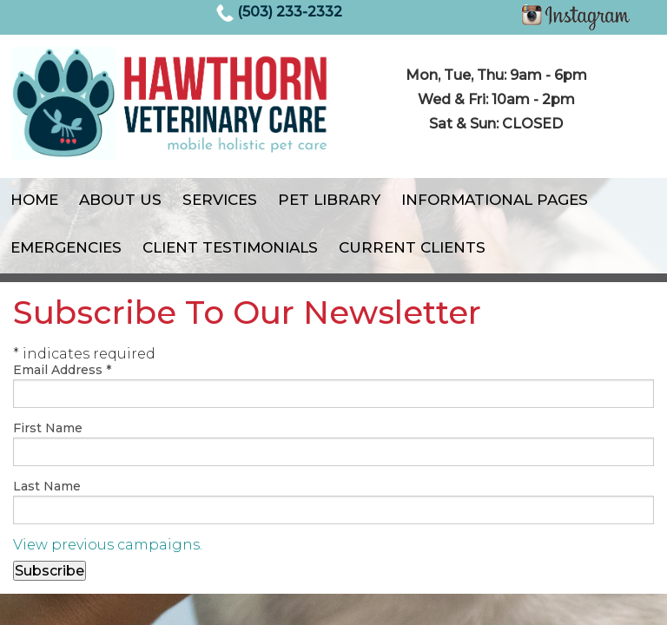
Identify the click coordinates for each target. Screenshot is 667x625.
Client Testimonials (230, 247)
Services (219, 199)
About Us (120, 199)
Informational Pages (494, 199)
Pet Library (329, 199)
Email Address (62, 370)
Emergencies (66, 247)
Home (34, 199)
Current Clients (412, 247)
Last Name (47, 486)
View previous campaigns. (107, 544)
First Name (48, 428)
